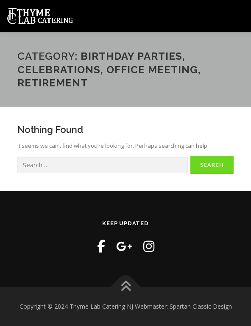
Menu (237, 15)
